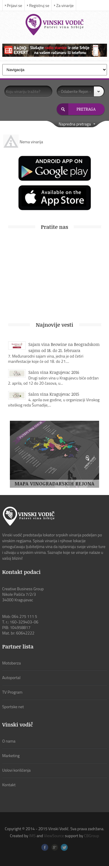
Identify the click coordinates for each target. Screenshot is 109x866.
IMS (32, 836)
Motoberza (11, 663)
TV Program (12, 692)
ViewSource (54, 836)
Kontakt (9, 785)
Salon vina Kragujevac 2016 (53, 372)
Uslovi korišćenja (16, 770)
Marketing (11, 755)
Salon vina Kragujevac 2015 (53, 394)
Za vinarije (65, 5)
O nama (9, 741)
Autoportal (11, 677)
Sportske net (13, 707)
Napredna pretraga (75, 124)
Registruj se (39, 5)
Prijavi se (14, 5)
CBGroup (91, 836)
